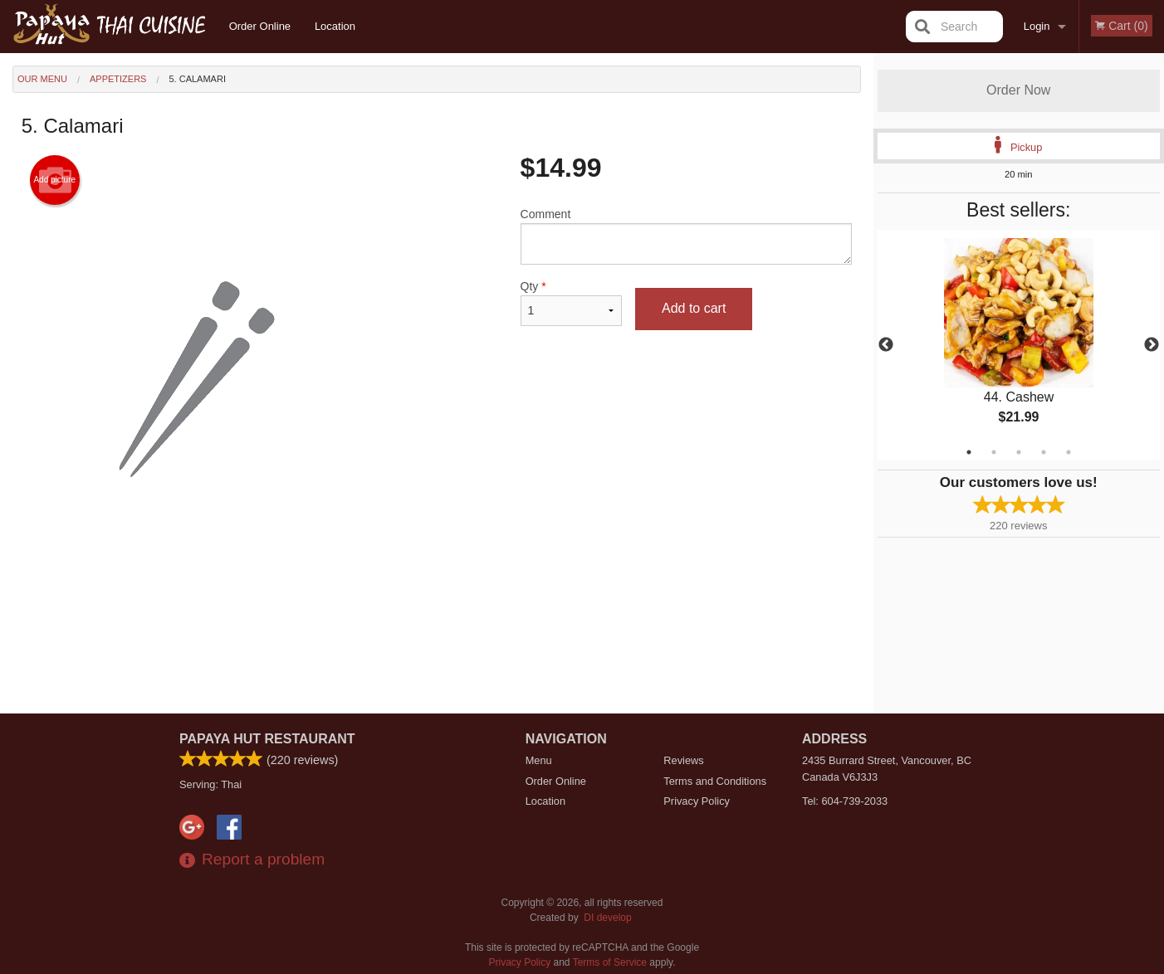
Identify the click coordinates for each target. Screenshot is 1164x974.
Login (1037, 26)
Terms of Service (610, 962)
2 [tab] (993, 452)
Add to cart (694, 308)
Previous (886, 345)
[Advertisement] (437, 611)
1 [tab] (969, 452)
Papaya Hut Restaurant (267, 739)
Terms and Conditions (714, 781)
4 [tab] (1043, 452)
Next (1151, 345)
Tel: (845, 801)
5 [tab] (1068, 452)
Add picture (54, 180)
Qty (571, 303)
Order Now (1018, 90)
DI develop (607, 917)
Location (335, 26)
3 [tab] (1018, 452)
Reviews (683, 760)
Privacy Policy (696, 801)
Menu (539, 760)
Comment (686, 236)
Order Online (260, 26)
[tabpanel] (1019, 345)
